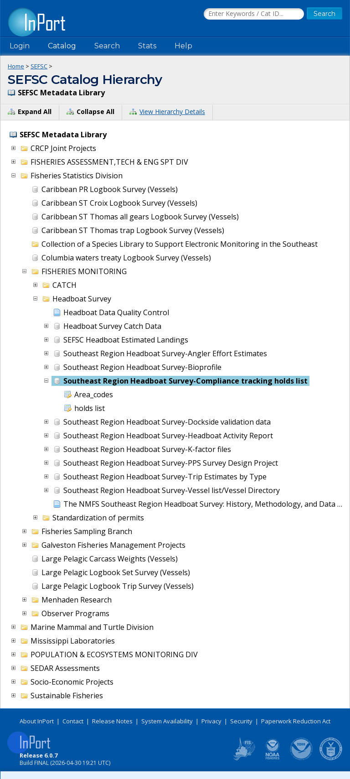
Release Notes (112, 721)
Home (16, 66)
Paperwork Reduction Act (295, 721)
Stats (147, 46)
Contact (72, 721)
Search (107, 46)
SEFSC (39, 66)
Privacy (211, 721)
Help (183, 46)
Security (241, 721)
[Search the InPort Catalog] (254, 14)
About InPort (37, 721)
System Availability (167, 721)
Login (20, 46)
